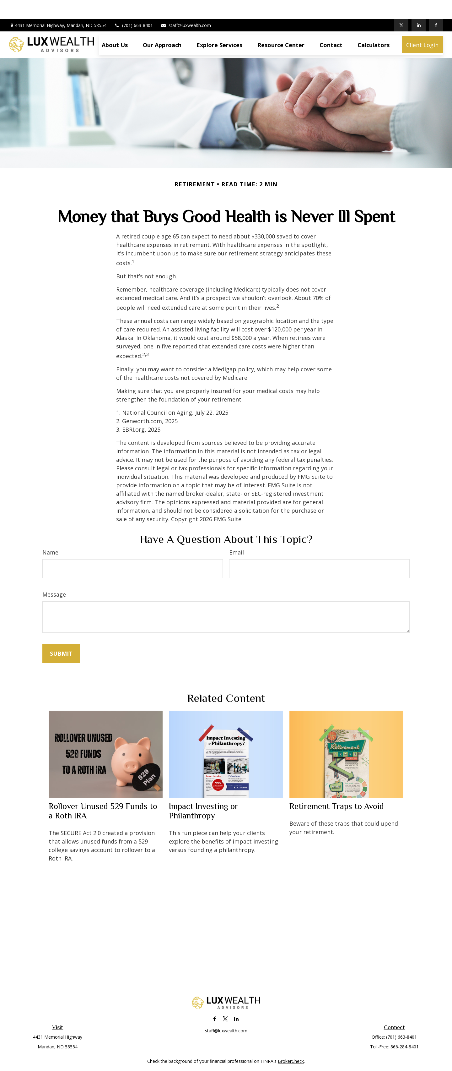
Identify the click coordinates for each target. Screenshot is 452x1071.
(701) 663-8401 (133, 6)
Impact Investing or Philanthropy (203, 792)
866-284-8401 (404, 1028)
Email (236, 533)
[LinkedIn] (419, 6)
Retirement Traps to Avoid (336, 787)
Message (54, 575)
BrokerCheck (291, 1042)
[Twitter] (401, 6)
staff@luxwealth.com (186, 6)
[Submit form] (61, 634)
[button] (115, 26)
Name (50, 533)
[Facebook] (436, 6)
